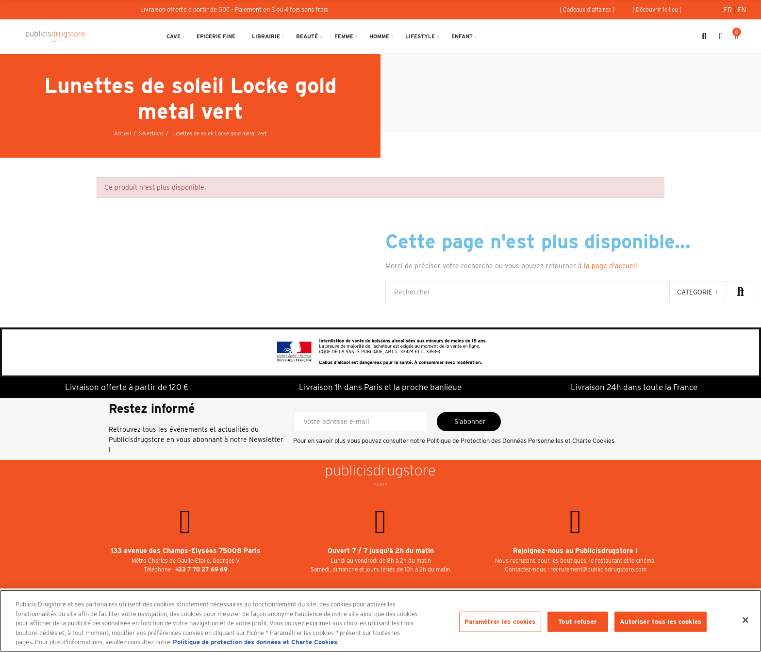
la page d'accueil (610, 266)
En (742, 10)
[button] (587, 9)
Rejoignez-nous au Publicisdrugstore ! (575, 550)
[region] (380, 621)
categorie (694, 292)
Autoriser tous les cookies (660, 621)
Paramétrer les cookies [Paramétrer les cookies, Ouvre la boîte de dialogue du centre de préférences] (500, 621)
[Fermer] (745, 620)
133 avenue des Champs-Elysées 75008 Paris (186, 550)
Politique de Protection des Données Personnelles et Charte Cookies (520, 440)
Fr (729, 10)
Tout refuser (577, 621)
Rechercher (740, 292)
